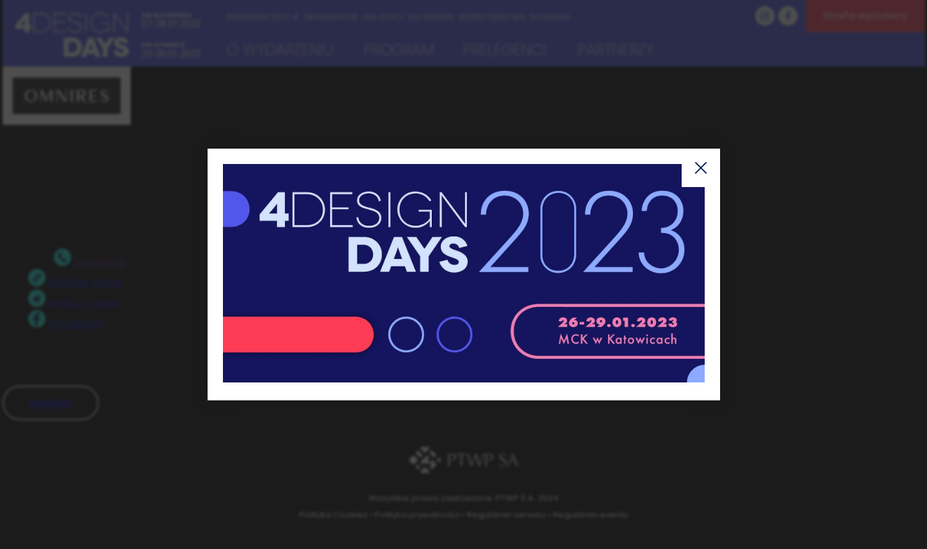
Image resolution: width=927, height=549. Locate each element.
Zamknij (701, 168)
